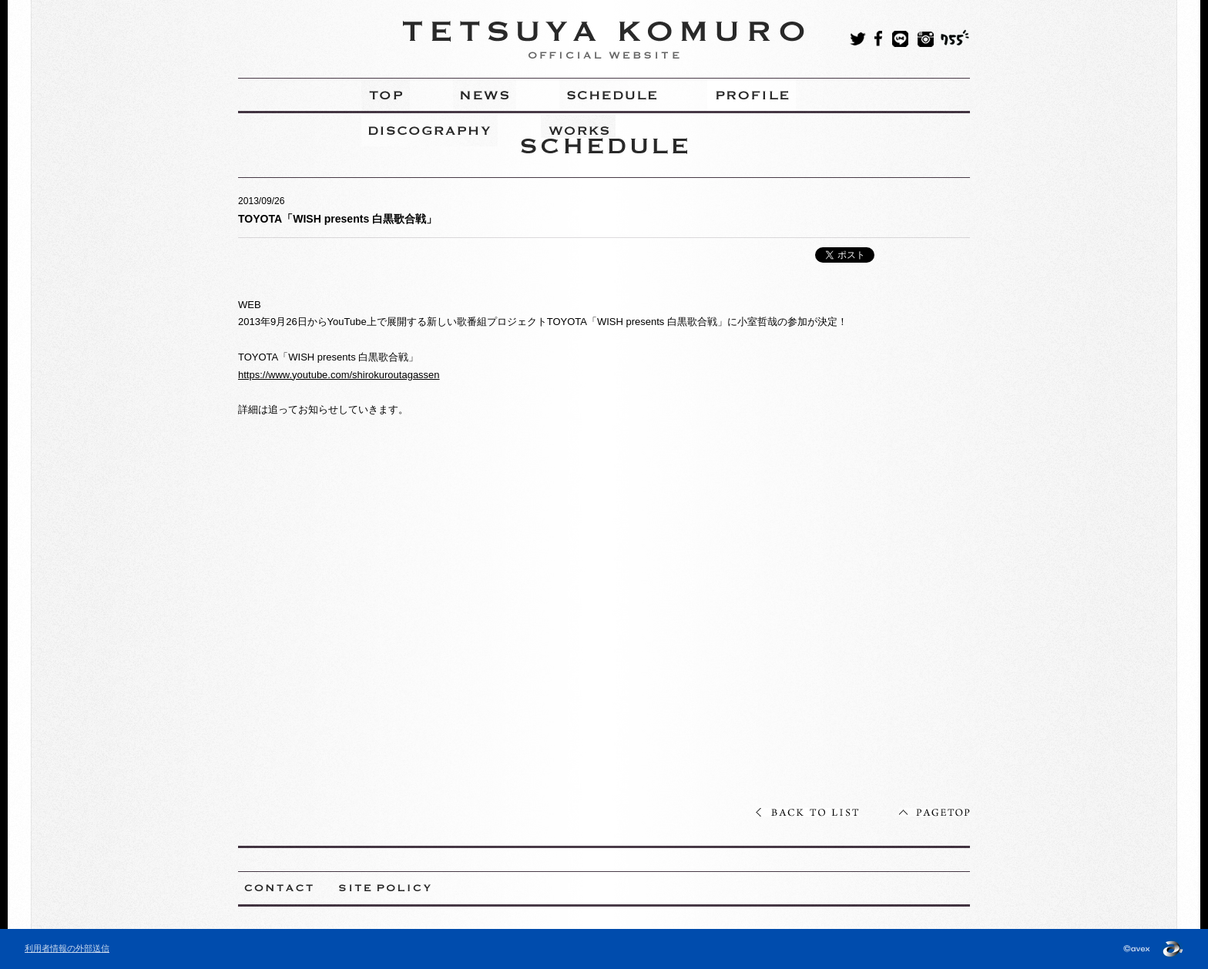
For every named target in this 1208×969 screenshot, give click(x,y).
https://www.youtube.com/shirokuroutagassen (339, 375)
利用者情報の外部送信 (67, 948)
